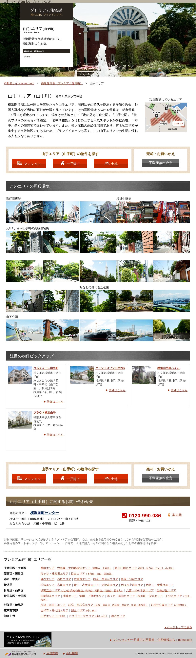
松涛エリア (47, 584)
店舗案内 (52, 653)
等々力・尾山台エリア (121, 596)
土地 (114, 164)
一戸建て (73, 164)
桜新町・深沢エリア (150, 596)
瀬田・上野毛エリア (91, 596)
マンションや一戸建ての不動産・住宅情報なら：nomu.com (152, 639)
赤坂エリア (64, 579)
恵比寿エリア (110, 584)
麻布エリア (47, 579)
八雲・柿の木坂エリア (140, 590)
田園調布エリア (50, 596)
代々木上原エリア (132, 584)
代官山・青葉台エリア (160, 584)
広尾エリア (64, 584)
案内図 (177, 515)
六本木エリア (82, 579)
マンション (32, 164)
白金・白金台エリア (105, 579)
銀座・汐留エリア (132, 579)
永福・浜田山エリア (53, 604)
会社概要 (72, 653)
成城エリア (70, 596)
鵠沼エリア (118, 616)
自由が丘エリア (166, 590)
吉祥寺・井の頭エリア (54, 610)
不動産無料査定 (160, 163)
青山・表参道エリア (86, 584)
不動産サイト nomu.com (19, 83)
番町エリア (47, 568)
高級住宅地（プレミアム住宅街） (62, 83)
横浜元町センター (44, 513)
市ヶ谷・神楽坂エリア (54, 573)
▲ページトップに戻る (178, 627)
